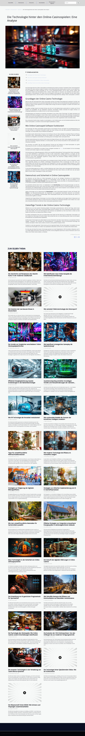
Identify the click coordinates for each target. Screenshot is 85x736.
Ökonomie (31, 2)
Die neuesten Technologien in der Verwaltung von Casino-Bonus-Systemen (24, 670)
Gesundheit (10, 2)
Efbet (61, 148)
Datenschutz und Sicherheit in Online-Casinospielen (38, 80)
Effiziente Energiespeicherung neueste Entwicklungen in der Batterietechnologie (21, 382)
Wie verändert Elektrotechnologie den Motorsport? (14, 147)
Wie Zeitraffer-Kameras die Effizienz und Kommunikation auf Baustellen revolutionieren (59, 597)
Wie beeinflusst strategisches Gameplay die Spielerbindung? (14, 186)
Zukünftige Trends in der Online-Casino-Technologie (38, 83)
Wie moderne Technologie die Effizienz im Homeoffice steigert (57, 453)
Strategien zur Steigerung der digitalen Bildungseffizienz (21, 489)
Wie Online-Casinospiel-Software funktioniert (36, 77)
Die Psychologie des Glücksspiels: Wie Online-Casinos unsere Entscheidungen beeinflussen (23, 634)
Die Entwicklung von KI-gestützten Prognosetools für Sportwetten (24, 597)
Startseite (7, 9)
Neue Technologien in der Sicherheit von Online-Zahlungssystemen (24, 561)
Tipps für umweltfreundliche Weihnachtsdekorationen (17, 453)
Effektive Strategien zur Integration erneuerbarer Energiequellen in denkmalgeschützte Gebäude (60, 524)
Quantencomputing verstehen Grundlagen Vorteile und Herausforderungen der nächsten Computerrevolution (59, 382)
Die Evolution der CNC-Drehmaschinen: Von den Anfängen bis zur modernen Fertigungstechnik (59, 634)
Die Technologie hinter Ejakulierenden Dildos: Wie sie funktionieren (60, 670)
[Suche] (70, 3)
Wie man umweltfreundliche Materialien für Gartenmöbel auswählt (22, 524)
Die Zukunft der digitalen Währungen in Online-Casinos (59, 561)
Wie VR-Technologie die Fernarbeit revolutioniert (24, 417)
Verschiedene (42, 2)
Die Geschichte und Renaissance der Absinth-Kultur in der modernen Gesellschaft (14, 91)
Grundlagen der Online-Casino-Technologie (36, 75)
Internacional (21, 2)
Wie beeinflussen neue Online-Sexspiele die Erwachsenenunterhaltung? (15, 110)
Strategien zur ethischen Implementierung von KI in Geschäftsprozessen (60, 489)
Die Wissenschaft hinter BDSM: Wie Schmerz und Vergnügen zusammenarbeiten (24, 706)
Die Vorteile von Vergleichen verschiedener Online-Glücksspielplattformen (14, 166)
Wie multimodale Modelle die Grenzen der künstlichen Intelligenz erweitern (57, 418)
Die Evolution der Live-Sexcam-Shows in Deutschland (14, 129)
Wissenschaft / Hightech (52, 2)
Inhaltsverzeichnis (32, 72)
